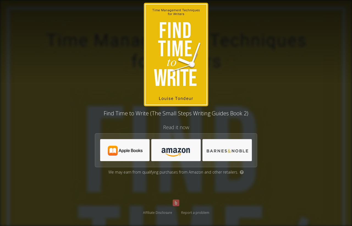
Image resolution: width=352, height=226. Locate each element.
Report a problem (195, 212)
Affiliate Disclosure (157, 212)
